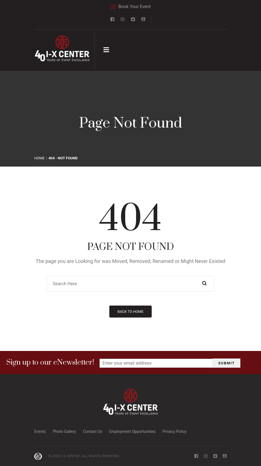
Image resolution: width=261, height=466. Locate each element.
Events (40, 431)
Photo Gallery (64, 431)
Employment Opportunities (132, 431)
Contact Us (92, 431)
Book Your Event (130, 6)
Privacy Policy (174, 431)
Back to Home (131, 311)
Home (39, 158)
